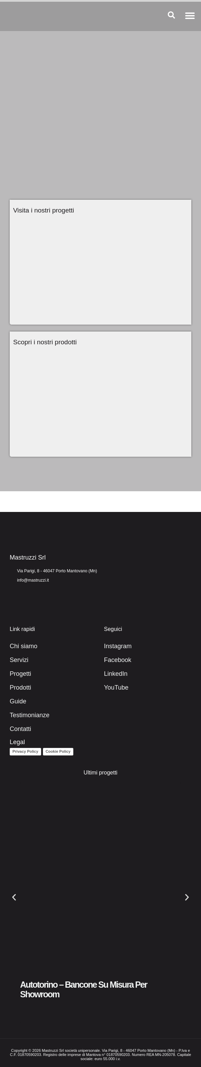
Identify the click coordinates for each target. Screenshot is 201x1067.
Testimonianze (29, 715)
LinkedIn (116, 673)
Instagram (118, 646)
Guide (18, 701)
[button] (190, 15)
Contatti (20, 728)
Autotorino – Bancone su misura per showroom (83, 989)
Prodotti (20, 687)
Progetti (20, 673)
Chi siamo (23, 646)
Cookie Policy (58, 751)
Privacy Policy (25, 751)
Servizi (19, 659)
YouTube (116, 687)
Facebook (117, 659)
